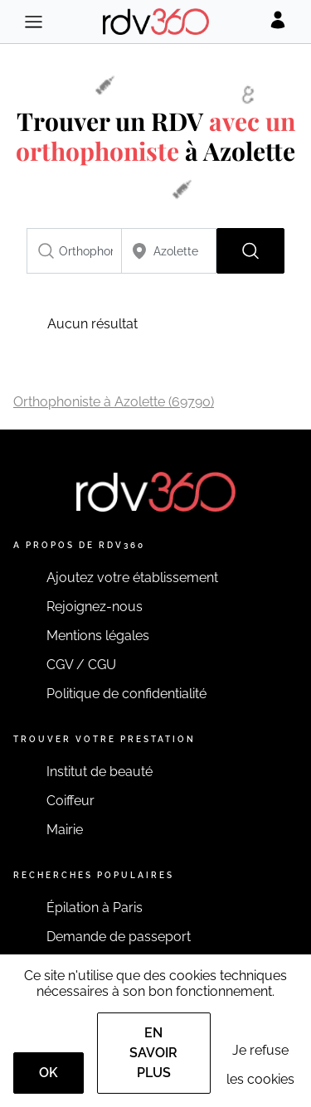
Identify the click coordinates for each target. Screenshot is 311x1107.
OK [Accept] (48, 1072)
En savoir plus (153, 1052)
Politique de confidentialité (126, 694)
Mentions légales (97, 635)
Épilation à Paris (94, 907)
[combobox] (74, 251)
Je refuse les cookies (260, 1064)
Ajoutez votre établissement (132, 577)
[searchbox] (74, 251)
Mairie (64, 830)
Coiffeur (70, 800)
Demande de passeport (118, 936)
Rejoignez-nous (94, 606)
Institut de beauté (99, 771)
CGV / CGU (81, 664)
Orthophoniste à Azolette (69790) (113, 402)
